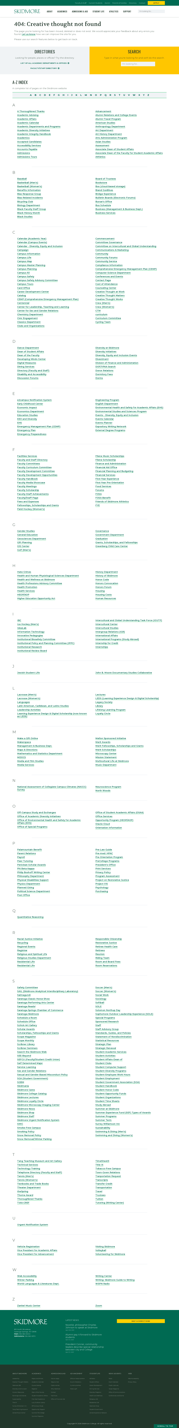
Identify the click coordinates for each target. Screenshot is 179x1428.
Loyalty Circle (102, 713)
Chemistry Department (30, 314)
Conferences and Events (109, 276)
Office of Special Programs (32, 827)
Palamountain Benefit (29, 849)
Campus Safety (25, 276)
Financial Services (105, 475)
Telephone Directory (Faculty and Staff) (39, 1172)
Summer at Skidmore (107, 1109)
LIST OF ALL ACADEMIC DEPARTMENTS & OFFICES (44, 63)
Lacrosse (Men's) (26, 694)
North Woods (103, 790)
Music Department (105, 765)
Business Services (105, 213)
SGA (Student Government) (32, 1078)
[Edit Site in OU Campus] (1, 1)
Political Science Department (33, 891)
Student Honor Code (107, 1090)
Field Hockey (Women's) (31, 509)
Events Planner (103, 423)
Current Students (95, 3)
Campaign (23, 250)
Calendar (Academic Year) (31, 238)
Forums (99, 490)
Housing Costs (103, 594)
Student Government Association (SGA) (117, 1082)
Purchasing (101, 891)
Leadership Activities (29, 710)
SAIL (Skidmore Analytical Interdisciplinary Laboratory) (47, 991)
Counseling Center (105, 288)
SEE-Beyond (24, 1055)
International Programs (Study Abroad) (117, 639)
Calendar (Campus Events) (32, 242)
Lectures (100, 694)
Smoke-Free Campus (29, 1128)
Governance (102, 531)
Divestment (102, 359)
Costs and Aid (55, 1385)
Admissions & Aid (80, 11)
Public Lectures (113, 1385)
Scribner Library (26, 1044)
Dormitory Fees (104, 374)
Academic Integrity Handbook (34, 134)
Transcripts (101, 1180)
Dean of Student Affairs (30, 351)
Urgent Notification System (32, 1224)
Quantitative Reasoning (30, 917)
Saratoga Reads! (26, 1006)
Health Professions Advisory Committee (39, 583)
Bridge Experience (105, 194)
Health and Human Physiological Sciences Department (48, 575)
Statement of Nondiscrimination (113, 1037)
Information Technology (30, 632)
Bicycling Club (25, 201)
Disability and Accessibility (31, 374)
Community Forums (106, 257)
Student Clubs (103, 1063)
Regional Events (26, 946)
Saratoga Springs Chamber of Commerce (40, 1010)
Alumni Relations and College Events (116, 115)
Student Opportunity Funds (110, 1093)
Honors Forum (103, 587)
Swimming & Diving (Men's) (110, 1131)
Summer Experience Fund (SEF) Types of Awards (123, 1112)
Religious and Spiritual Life (32, 954)
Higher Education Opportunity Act (36, 598)
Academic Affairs (26, 119)
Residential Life (26, 961)
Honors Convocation (106, 583)
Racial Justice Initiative (30, 939)
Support (127, 11)
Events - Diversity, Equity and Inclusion (116, 415)
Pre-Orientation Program (109, 857)
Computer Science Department (113, 273)
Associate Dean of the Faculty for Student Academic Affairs (129, 153)
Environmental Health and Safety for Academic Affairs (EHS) (129, 407)
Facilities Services (27, 456)
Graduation (101, 538)
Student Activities (105, 1055)
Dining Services (25, 366)
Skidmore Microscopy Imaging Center (38, 1105)
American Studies (105, 123)
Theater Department (29, 1187)
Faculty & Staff (81, 3)
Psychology (101, 887)
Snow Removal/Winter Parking (34, 1139)
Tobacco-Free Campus (108, 1168)
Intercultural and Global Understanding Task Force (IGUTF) (128, 620)
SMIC (20, 1124)
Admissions (23, 153)
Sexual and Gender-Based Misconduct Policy (42, 1074)
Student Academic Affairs (40, 1395)
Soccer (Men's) (103, 987)
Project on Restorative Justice (112, 880)
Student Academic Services (110, 1052)
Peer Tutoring (25, 861)
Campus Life (24, 257)
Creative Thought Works (109, 299)
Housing (100, 591)
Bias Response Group (29, 194)
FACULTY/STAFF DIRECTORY (43, 68)
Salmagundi (24, 995)
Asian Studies (103, 142)
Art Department (104, 130)
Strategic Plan (103, 1044)
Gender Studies (26, 531)
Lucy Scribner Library (38, 1402)
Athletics (113, 11)
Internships (101, 647)
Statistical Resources (107, 1040)
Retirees (100, 950)
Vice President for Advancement (35, 1254)
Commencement (105, 238)
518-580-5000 (24, 1334)
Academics (62, 11)
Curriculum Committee (108, 318)
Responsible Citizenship (108, 939)
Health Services (26, 591)
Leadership (15, 1378)
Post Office (23, 895)
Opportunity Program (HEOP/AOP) (114, 820)
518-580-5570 (30, 1336)
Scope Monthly (25, 1040)
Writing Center (103, 1276)
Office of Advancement (77, 1378)
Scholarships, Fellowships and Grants (38, 1033)
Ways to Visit (55, 1382)
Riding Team (102, 958)
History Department (106, 572)
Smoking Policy (25, 1131)
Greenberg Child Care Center (111, 546)
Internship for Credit (106, 643)
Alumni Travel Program (108, 119)
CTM (98, 310)
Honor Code (102, 579)
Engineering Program (107, 400)
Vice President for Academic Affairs (37, 1250)
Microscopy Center (106, 753)
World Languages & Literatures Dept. (38, 1283)
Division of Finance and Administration (116, 363)
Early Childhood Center (30, 404)
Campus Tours (25, 284)
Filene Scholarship (105, 460)
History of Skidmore (106, 575)
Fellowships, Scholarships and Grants (38, 505)
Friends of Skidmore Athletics (112, 501)
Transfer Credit (103, 1184)
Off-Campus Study (37, 1406)
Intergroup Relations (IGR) (110, 632)
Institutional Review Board (32, 651)
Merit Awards (102, 742)
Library (99, 706)
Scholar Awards (26, 1029)
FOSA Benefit (103, 498)
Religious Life (94, 1399)
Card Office (23, 288)
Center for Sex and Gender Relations (37, 310)
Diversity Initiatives (105, 351)
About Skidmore (19, 1373)
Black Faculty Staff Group (31, 209)
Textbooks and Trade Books (33, 1184)
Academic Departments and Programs (39, 126)
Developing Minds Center (31, 359)
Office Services (103, 816)
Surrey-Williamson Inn (19, 1406)
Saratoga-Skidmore (28, 1014)
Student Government (96, 1409)
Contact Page (103, 280)
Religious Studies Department (34, 958)
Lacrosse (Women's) (28, 698)
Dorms (99, 378)
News (110, 1378)
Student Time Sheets (107, 1101)
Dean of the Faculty (28, 355)
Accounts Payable (27, 149)
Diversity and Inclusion (19, 1389)
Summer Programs (106, 1116)
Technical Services (27, 1165)
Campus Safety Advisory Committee (37, 280)
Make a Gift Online (27, 738)
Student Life (98, 11)
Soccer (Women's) (105, 991)
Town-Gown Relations (107, 1172)
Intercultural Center (106, 624)
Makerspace (24, 742)
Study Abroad (103, 1105)
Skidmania (23, 1086)
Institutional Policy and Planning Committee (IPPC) (45, 643)
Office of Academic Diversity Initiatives (39, 816)
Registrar (22, 950)
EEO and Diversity (27, 419)
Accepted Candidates (29, 142)
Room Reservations (106, 965)
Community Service (106, 261)
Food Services (103, 486)
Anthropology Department (110, 126)
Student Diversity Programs (110, 1071)
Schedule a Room (27, 1018)
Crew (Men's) (102, 303)
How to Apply (55, 1378)
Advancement (103, 111)
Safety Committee (27, 987)
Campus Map (24, 261)
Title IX (99, 1165)
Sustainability (102, 1128)
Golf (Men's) (24, 550)
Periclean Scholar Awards (31, 865)
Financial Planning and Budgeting (114, 471)
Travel (98, 1191)
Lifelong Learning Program (110, 710)
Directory (133, 3)
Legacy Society (103, 702)
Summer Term (103, 1120)
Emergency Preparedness (31, 434)
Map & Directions (141, 1321)
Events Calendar (104, 419)
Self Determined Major (30, 1063)
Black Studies (25, 216)
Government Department (109, 535)
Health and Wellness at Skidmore (36, 579)
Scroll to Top (165, 1426)
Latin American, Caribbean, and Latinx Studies (43, 706)
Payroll (21, 857)
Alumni (107, 3)
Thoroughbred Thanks (29, 1199)
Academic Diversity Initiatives (33, 130)
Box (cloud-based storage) (110, 186)
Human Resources (105, 598)
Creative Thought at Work (110, 291)
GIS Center (23, 546)
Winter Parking (25, 1280)
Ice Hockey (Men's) (28, 624)
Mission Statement (106, 757)
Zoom (98, 1305)
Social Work (102, 995)
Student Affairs (94, 1382)
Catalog (21, 295)
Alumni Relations (75, 1382)
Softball (99, 1002)
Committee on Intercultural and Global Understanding (125, 246)
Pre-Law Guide (103, 849)
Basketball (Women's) (29, 186)
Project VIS (101, 884)
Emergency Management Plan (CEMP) (38, 426)
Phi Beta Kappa (25, 868)
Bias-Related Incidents (30, 197)
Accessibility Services (29, 145)
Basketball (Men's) (27, 182)
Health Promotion (27, 587)
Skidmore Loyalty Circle (30, 1101)
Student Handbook (106, 1086)
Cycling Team (103, 322)
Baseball (22, 179)
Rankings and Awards (19, 1395)
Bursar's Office (103, 201)
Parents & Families (119, 3)
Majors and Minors (37, 1378)
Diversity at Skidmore (107, 348)
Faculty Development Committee (36, 471)
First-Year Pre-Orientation (109, 482)
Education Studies (27, 415)
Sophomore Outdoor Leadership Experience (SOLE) (124, 1014)
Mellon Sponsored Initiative (110, 738)
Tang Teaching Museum (20, 1409)
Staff (98, 1025)
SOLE (98, 1006)
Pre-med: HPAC (104, 853)
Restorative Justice (106, 942)
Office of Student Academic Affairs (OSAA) (119, 812)
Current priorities (75, 1385)
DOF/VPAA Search (105, 366)
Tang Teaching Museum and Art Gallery (39, 1161)
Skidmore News (26, 1109)
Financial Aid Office (106, 467)
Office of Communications (117, 1392)
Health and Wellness (96, 1395)
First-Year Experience (107, 479)
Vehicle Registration (28, 1246)
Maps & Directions (27, 750)
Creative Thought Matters (110, 295)
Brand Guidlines (104, 190)
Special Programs (105, 1018)
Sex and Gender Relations (31, 1071)
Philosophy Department (30, 876)
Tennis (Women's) (27, 1180)
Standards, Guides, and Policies (113, 1033)
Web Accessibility (27, 1276)
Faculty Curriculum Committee (34, 467)
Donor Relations (104, 370)
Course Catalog (36, 1385)
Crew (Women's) (104, 307)
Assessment (102, 145)
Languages (23, 702)
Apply (156, 3)
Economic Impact (27, 407)
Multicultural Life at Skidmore (112, 761)
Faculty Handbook (27, 479)
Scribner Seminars (27, 1048)
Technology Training (28, 1168)
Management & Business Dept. (34, 746)
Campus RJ (23, 273)
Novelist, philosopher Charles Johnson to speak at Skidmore (81, 1326)
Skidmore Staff (25, 1116)
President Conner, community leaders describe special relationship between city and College (85, 1347)
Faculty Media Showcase (31, 482)
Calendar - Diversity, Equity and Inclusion (40, 246)
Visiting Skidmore (105, 1246)
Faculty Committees (28, 463)
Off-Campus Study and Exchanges (36, 812)
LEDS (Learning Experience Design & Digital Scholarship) (127, 698)
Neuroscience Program (108, 787)
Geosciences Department (31, 538)
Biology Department (28, 205)
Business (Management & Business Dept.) (119, 209)
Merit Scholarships (105, 750)
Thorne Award (25, 1195)
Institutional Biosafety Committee (36, 639)
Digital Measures (26, 363)
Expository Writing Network (110, 426)
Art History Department (108, 134)
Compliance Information (109, 265)
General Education (27, 535)
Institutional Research (29, 647)
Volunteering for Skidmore (110, 1254)
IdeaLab (21, 628)
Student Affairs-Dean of (108, 1059)
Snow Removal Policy (29, 1135)
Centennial (23, 303)
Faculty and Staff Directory (32, 460)
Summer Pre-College (38, 1413)
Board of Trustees (105, 179)
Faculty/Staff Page (27, 498)
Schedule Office (26, 1021)
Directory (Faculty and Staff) (33, 370)
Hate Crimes (24, 572)
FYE (97, 505)
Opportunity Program (38, 1409)
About (50, 11)
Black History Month (28, 213)
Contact (142, 3)
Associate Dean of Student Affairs (114, 149)
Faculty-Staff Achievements (33, 494)
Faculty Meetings (27, 486)
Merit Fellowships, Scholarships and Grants (119, 746)
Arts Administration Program (111, 138)
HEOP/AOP (23, 594)
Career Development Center (33, 291)
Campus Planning (27, 269)
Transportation (103, 1187)
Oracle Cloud (102, 824)
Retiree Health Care (106, 946)
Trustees (100, 1195)
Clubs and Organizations (31, 326)
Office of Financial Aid (58, 1399)
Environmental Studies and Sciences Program (121, 411)
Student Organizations (108, 1097)
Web (130, 1373)
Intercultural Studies (106, 628)
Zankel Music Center (28, 1305)
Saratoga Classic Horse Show (33, 999)
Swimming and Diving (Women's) (114, 1135)
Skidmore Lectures (28, 1097)
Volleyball (100, 1250)
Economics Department (30, 411)
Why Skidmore (55, 1389)
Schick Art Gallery (27, 1025)
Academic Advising (28, 115)
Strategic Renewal (105, 1048)
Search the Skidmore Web (32, 1052)
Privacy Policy (103, 872)
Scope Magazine (26, 1037)
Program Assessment (107, 876)
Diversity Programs (95, 1392)
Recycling (22, 942)
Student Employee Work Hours (112, 1074)
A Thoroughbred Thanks (31, 111)
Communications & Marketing (112, 250)
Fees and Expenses (28, 501)
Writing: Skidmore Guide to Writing (115, 1280)
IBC (19, 620)
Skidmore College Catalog (32, 1093)
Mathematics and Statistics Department (39, 753)
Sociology (100, 999)
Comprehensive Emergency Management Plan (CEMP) (126, 269)
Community (101, 254)
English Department (106, 404)
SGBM (20, 1082)
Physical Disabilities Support (33, 880)
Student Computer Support (110, 1067)
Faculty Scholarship (28, 490)
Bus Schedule (103, 205)
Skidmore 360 (16, 1385)
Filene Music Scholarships (109, 456)
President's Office (105, 865)
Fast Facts (54, 1395)
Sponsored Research (107, 1021)
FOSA (98, 494)
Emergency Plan (26, 430)
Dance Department (28, 348)
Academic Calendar (28, 123)
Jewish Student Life (28, 672)
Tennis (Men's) (25, 1176)
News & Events (115, 1373)
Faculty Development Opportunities (37, 475)
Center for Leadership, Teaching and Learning (43, 307)
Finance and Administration (110, 463)
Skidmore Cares (26, 1090)
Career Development (96, 1385)
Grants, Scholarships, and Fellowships (116, 542)
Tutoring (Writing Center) (109, 1202)
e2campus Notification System (34, 400)
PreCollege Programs (107, 861)
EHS (19, 423)
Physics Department (28, 884)
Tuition (99, 1199)
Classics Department (29, 322)
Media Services (25, 765)
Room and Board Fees (108, 961)
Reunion (100, 954)
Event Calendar (113, 1382)
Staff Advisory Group (107, 1029)
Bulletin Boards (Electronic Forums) (115, 197)
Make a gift (73, 1389)
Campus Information (28, 254)
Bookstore (101, 182)
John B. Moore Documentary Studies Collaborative (123, 672)
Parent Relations (26, 853)
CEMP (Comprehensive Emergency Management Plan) (48, 299)
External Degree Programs (110, 430)
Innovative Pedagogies (30, 635)
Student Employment (107, 1078)
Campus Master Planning (31, 265)
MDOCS (21, 757)
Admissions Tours (27, 157)
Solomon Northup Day (107, 1010)
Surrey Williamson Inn (107, 1124)
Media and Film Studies (30, 761)
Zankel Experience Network (98, 1413)
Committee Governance (108, 242)
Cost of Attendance (106, 284)
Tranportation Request (108, 1176)
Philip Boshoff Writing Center (33, 872)
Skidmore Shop (25, 1112)
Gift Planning (24, 542)
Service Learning (26, 1067)
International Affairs (106, 635)
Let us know (29, 34)
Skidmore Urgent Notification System (38, 1120)
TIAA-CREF (23, 1202)
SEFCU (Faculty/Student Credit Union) (38, 1059)
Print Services (103, 868)
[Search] (163, 11)
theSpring (22, 1191)
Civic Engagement (27, 318)
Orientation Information (108, 827)
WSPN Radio (102, 1283)
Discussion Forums (27, 378)
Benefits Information (29, 190)
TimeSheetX (102, 1161)
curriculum (101, 314)
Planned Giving (25, 887)
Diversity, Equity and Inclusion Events (116, 355)
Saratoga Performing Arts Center (35, 1002)
